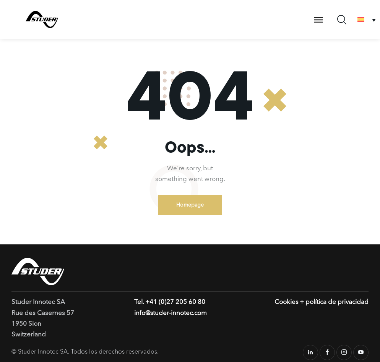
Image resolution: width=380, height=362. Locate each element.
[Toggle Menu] (318, 19)
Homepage (190, 205)
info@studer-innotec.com (171, 313)
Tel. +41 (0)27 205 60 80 (169, 302)
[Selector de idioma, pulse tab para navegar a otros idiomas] (366, 19)
